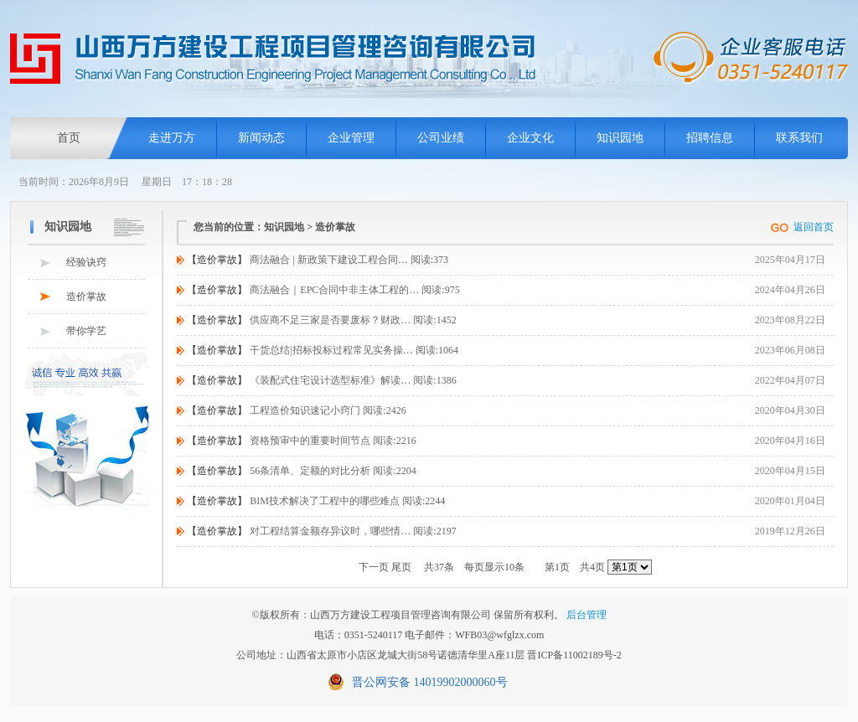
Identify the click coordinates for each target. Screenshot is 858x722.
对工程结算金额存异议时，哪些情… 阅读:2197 (321, 531)
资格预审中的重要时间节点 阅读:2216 (301, 440)
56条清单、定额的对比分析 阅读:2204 (301, 471)
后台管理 (586, 615)
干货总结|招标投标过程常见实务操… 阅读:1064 (322, 350)
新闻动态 (261, 138)
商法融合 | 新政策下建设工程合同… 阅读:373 (317, 260)
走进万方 (171, 138)
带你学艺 (86, 331)
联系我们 (799, 138)
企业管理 (351, 138)
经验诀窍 (86, 262)
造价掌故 (86, 296)
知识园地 (620, 138)
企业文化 (530, 138)
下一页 (374, 567)
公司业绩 (440, 138)
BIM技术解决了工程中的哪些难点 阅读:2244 (316, 501)
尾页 (401, 567)
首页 (68, 138)
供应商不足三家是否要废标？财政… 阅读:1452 (321, 320)
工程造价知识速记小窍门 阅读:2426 (296, 410)
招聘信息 (709, 138)
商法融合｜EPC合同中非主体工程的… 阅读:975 (323, 290)
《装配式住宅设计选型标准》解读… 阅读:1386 (321, 380)
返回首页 (813, 227)
